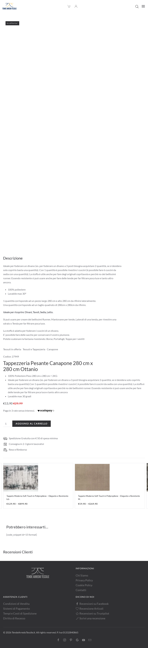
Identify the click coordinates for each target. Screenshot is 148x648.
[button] (143, 6)
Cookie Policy (84, 585)
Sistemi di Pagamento (16, 608)
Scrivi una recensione (90, 618)
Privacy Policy (84, 580)
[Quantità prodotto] (7, 424)
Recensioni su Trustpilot (92, 613)
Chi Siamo (82, 575)
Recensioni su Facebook (92, 603)
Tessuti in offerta (12, 349)
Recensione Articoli (90, 608)
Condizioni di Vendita (16, 603)
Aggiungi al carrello (31, 423)
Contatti (81, 590)
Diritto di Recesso (14, 618)
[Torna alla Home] (9, 6)
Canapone (52, 349)
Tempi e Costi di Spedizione (20, 613)
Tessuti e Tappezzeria (34, 349)
